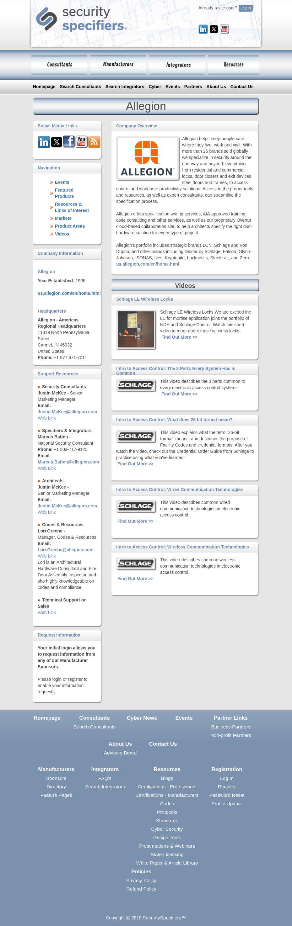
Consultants (94, 718)
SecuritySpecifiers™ (164, 917)
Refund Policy (141, 889)
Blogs (167, 778)
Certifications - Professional (167, 786)
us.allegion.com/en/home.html (69, 293)
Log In (246, 8)
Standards (167, 820)
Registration (227, 769)
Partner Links (230, 718)
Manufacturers (56, 769)
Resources (167, 769)
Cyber (155, 86)
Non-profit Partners (230, 735)
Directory (56, 786)
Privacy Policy (141, 880)
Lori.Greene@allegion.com (66, 549)
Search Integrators (124, 86)
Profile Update (227, 803)
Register (227, 786)
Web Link (47, 418)
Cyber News (142, 718)
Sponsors (56, 778)
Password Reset (226, 795)
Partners (193, 86)
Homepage (44, 86)
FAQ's (105, 778)
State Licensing (166, 854)
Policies (141, 872)
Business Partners (230, 726)
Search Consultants (80, 86)
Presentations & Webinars (167, 846)
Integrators (105, 769)
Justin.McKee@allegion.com (67, 411)
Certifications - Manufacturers (167, 795)
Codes (167, 803)
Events (172, 86)
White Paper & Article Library (167, 862)
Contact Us (242, 86)
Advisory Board (120, 752)
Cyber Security (167, 829)
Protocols (167, 812)
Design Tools (167, 837)
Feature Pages (56, 795)
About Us (216, 86)
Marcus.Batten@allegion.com (68, 461)
